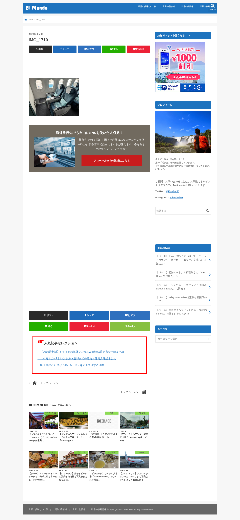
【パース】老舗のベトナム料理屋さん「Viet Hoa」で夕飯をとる (180, 274)
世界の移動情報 (207, 6)
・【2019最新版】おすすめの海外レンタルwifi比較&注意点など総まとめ (81, 351)
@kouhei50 (176, 197)
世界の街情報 (187, 6)
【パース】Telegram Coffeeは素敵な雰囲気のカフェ (181, 299)
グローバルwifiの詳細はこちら (112, 160)
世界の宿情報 (169, 6)
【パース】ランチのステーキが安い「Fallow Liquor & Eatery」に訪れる (181, 287)
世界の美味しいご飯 (147, 6)
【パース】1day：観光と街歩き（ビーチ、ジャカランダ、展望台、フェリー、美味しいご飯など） (181, 260)
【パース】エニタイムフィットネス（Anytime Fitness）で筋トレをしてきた (182, 312)
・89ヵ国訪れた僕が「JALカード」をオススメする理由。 (72, 365)
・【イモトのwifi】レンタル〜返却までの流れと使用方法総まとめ (77, 358)
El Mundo (36, 7)
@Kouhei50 (172, 191)
